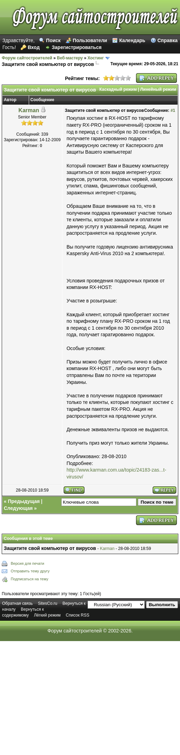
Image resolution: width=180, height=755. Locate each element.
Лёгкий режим (47, 615)
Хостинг (96, 58)
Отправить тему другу (30, 571)
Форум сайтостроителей (27, 58)
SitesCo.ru (47, 603)
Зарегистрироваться (77, 47)
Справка (168, 40)
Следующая (18, 508)
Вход (34, 47)
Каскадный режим (118, 89)
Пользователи (90, 40)
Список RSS (77, 615)
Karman (28, 110)
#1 (173, 110)
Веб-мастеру (70, 58)
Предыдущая (24, 501)
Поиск (53, 40)
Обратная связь (17, 603)
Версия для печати (27, 563)
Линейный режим (158, 89)
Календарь (132, 40)
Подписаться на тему (29, 579)
